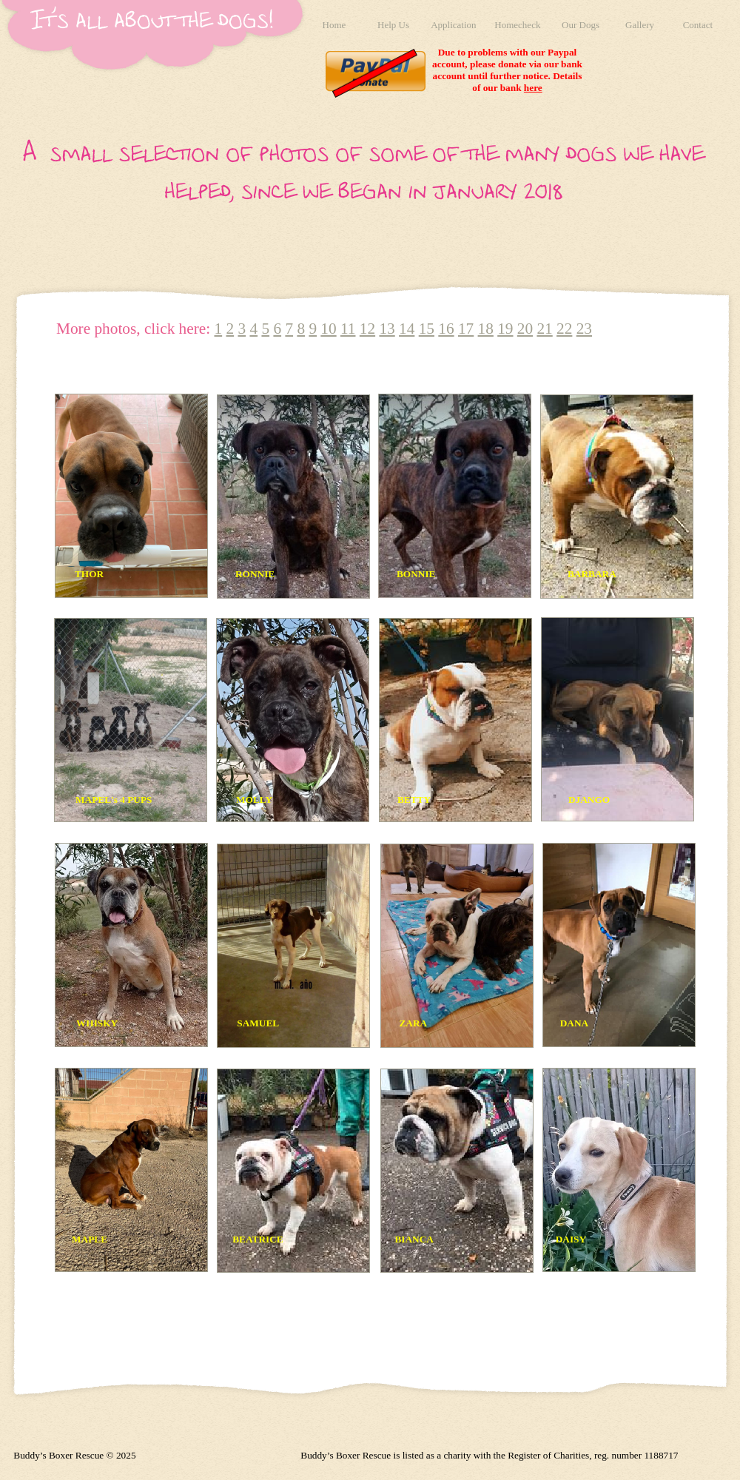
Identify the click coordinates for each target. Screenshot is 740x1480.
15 (426, 328)
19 (505, 328)
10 (328, 328)
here (533, 87)
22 (564, 328)
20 (525, 328)
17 (466, 328)
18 (486, 328)
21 (544, 328)
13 (386, 328)
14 (406, 328)
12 (367, 328)
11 (348, 328)
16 (446, 328)
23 (584, 328)
